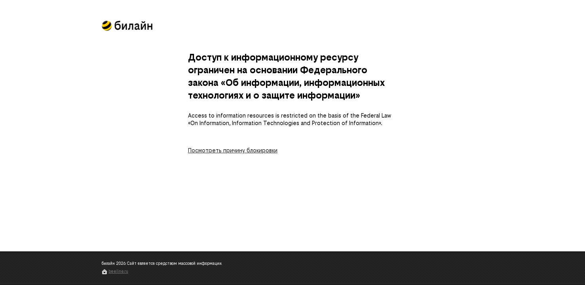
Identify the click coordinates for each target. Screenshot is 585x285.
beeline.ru (118, 271)
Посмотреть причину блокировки (232, 151)
